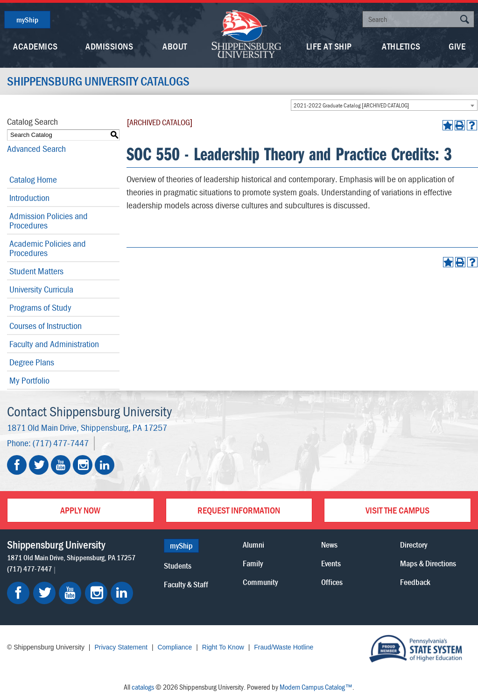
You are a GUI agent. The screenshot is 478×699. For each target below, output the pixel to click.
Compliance (174, 647)
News (329, 544)
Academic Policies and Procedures (47, 247)
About (174, 46)
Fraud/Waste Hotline (283, 647)
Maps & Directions (428, 563)
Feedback (415, 582)
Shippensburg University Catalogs (98, 81)
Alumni (253, 544)
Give (457, 46)
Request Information (238, 510)
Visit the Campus (397, 510)
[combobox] (384, 105)
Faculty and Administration (54, 344)
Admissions (109, 46)
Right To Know (223, 647)
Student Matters (36, 271)
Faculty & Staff (186, 584)
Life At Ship (329, 46)
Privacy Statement (121, 647)
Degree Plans (31, 362)
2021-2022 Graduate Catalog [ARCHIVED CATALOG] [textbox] (351, 105)
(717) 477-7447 (61, 443)
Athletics (401, 46)
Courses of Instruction (45, 325)
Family (253, 563)
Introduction (29, 197)
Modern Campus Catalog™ (316, 687)
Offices (332, 582)
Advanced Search (36, 148)
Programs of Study (40, 307)
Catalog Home (33, 179)
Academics (35, 46)
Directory (413, 544)
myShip (27, 19)
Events (331, 563)
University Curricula (41, 289)
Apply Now (80, 510)
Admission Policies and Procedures (48, 220)
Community (260, 582)
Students (177, 565)
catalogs (143, 687)
